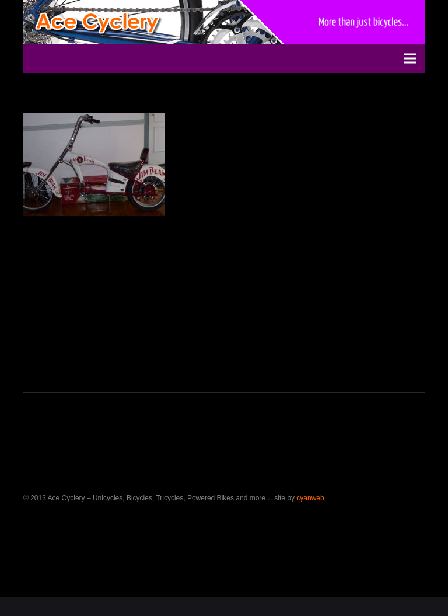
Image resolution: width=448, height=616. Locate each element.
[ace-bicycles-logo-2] (100, 22)
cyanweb (310, 498)
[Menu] (410, 58)
